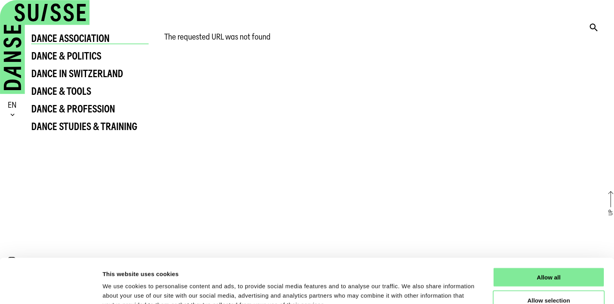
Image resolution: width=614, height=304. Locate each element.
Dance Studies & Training (84, 126)
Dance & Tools (61, 91)
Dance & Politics (66, 55)
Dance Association (70, 38)
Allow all (549, 235)
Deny (549, 281)
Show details (410, 288)
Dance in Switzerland (77, 73)
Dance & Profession (73, 108)
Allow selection (548, 258)
